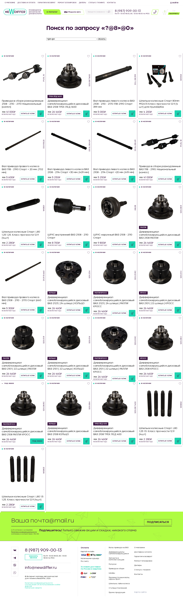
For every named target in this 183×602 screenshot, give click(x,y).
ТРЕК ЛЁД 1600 (55, 96)
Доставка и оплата (26, 3)
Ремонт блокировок (67, 3)
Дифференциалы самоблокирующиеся (119, 553)
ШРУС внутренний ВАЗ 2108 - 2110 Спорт (68, 236)
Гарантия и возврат (46, 3)
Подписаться (158, 522)
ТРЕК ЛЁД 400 (101, 424)
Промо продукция (117, 592)
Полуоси (112, 564)
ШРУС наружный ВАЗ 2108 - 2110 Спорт (112, 236)
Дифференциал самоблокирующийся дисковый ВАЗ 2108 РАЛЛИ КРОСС (22, 431)
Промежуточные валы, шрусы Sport (119, 578)
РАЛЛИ (143, 227)
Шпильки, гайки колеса (119, 583)
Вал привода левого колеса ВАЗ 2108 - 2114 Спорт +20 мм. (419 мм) (114, 171)
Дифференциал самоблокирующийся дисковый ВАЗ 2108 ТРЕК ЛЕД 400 (113, 431)
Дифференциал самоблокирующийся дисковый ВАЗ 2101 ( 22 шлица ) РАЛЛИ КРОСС (113, 367)
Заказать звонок (33, 557)
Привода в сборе (116, 568)
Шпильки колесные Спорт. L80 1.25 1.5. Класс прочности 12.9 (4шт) (158, 431)
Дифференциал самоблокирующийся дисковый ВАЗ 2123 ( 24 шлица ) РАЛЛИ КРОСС (113, 302)
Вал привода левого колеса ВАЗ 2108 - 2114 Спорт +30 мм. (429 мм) (68, 171)
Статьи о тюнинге (96, 3)
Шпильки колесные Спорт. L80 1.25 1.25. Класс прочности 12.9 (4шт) (21, 235)
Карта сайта (140, 592)
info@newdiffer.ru (41, 567)
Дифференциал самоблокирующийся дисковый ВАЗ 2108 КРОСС (159, 366)
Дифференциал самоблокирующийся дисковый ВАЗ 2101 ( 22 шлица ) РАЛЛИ (22, 366)
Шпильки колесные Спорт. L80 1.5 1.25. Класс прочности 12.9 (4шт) (22, 498)
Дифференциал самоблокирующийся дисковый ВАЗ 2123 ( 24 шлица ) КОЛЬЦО (68, 300)
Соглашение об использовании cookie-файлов (43, 585)
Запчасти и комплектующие (116, 559)
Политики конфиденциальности (24, 532)
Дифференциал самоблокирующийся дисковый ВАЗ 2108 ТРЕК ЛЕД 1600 (68, 104)
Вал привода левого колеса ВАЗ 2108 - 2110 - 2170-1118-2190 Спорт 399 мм (114, 104)
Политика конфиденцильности (39, 583)
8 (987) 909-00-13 (128, 11)
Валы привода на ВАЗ (118, 547)
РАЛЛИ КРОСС (101, 293)
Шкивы (112, 573)
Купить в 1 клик (28, 113)
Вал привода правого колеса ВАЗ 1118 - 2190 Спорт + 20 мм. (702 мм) (22, 169)
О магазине (10, 3)
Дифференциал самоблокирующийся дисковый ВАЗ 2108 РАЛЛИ (159, 235)
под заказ (37, 441)
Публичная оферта (33, 588)
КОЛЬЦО (52, 293)
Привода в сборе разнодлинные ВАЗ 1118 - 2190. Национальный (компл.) (160, 169)
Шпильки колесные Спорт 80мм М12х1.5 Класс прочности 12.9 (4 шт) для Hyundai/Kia (159, 104)
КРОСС (143, 293)
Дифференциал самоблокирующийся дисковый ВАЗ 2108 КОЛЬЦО (68, 431)
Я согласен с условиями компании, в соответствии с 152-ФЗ (25, 532)
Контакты (111, 3)
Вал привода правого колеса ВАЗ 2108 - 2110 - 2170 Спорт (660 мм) (21, 300)
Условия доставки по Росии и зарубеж (91, 568)
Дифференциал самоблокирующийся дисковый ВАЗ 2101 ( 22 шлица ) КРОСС (159, 300)
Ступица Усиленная (118, 588)
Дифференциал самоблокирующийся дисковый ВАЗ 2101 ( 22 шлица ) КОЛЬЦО (68, 366)
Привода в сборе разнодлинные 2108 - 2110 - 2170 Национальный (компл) (22, 104)
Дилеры (82, 3)
